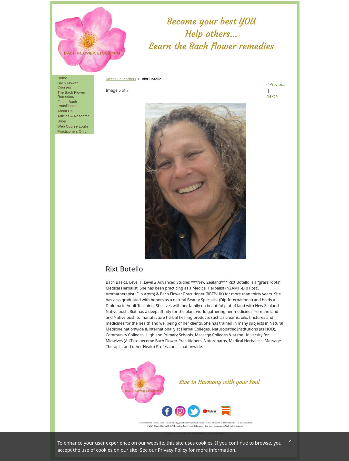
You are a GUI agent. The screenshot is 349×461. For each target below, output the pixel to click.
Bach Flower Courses (68, 85)
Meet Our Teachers (121, 79)
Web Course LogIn (73, 126)
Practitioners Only (72, 131)
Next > (272, 96)
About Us (65, 111)
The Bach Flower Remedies (71, 94)
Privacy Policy (172, 450)
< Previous (275, 84)
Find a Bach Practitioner (67, 104)
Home (62, 78)
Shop (62, 121)
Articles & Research (74, 116)
